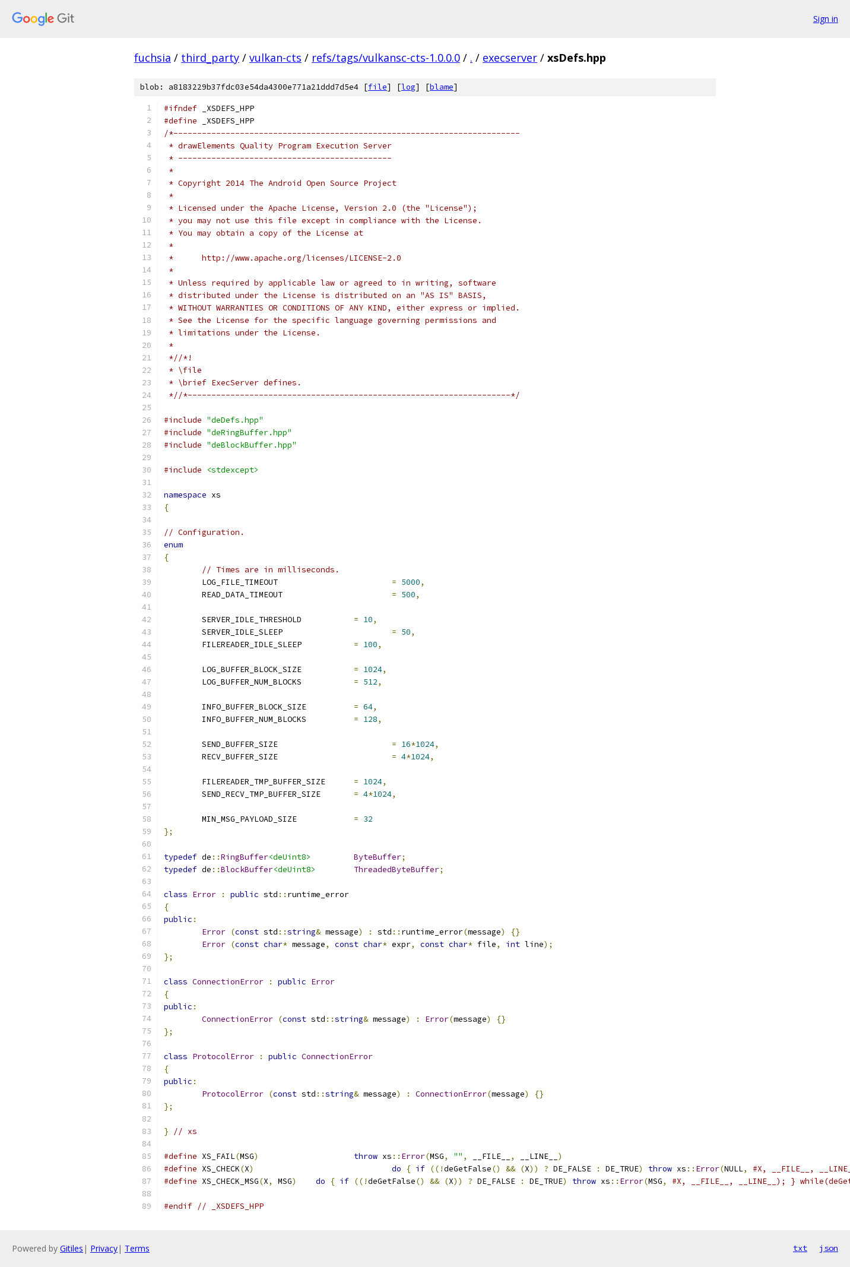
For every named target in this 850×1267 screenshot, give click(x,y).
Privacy (104, 1248)
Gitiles (71, 1248)
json (828, 1248)
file (377, 87)
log (408, 87)
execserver (510, 57)
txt (800, 1248)
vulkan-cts (275, 57)
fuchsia (152, 57)
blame (441, 87)
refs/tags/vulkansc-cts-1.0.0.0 (386, 57)
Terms (137, 1248)
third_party (210, 57)
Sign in (825, 18)
